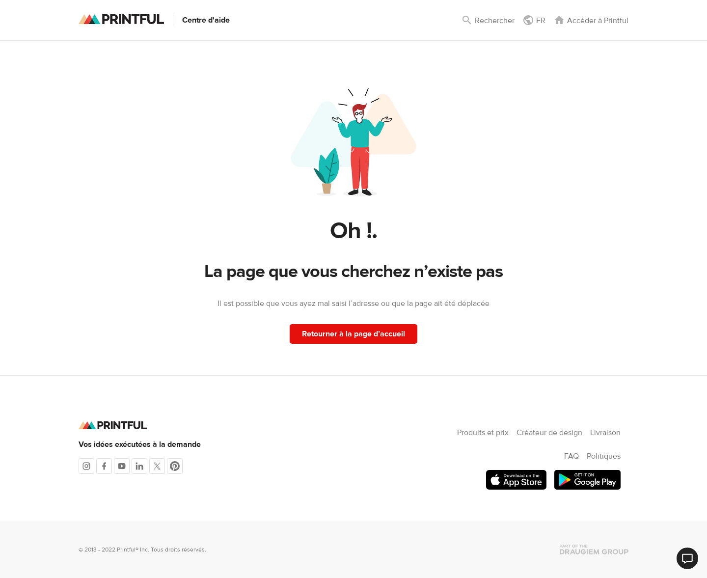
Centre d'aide (206, 20)
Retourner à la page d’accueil (353, 334)
